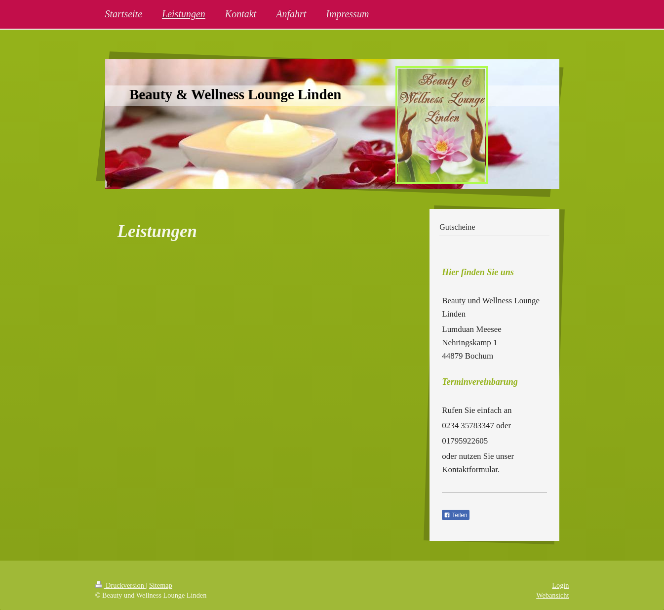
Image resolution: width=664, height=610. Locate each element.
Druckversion (120, 585)
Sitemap (160, 585)
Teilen (455, 515)
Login (560, 585)
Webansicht (552, 595)
